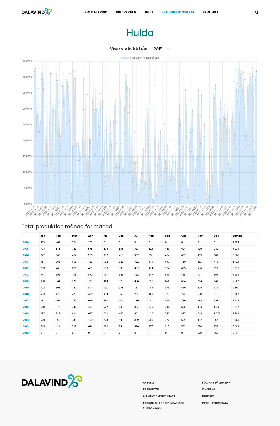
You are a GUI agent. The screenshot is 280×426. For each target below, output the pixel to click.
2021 (26, 274)
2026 (26, 242)
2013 (26, 326)
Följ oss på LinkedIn (216, 382)
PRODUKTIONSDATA (177, 12)
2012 (26, 333)
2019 (26, 287)
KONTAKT (211, 12)
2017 (26, 300)
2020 (26, 281)
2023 (26, 261)
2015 (26, 313)
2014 (26, 320)
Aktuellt (149, 382)
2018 (26, 294)
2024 (26, 255)
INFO (149, 12)
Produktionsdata (215, 403)
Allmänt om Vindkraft (159, 396)
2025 (26, 248)
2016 (26, 307)
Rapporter (151, 389)
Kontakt (208, 396)
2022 (26, 268)
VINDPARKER (126, 12)
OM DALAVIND (96, 12)
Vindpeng (208, 389)
